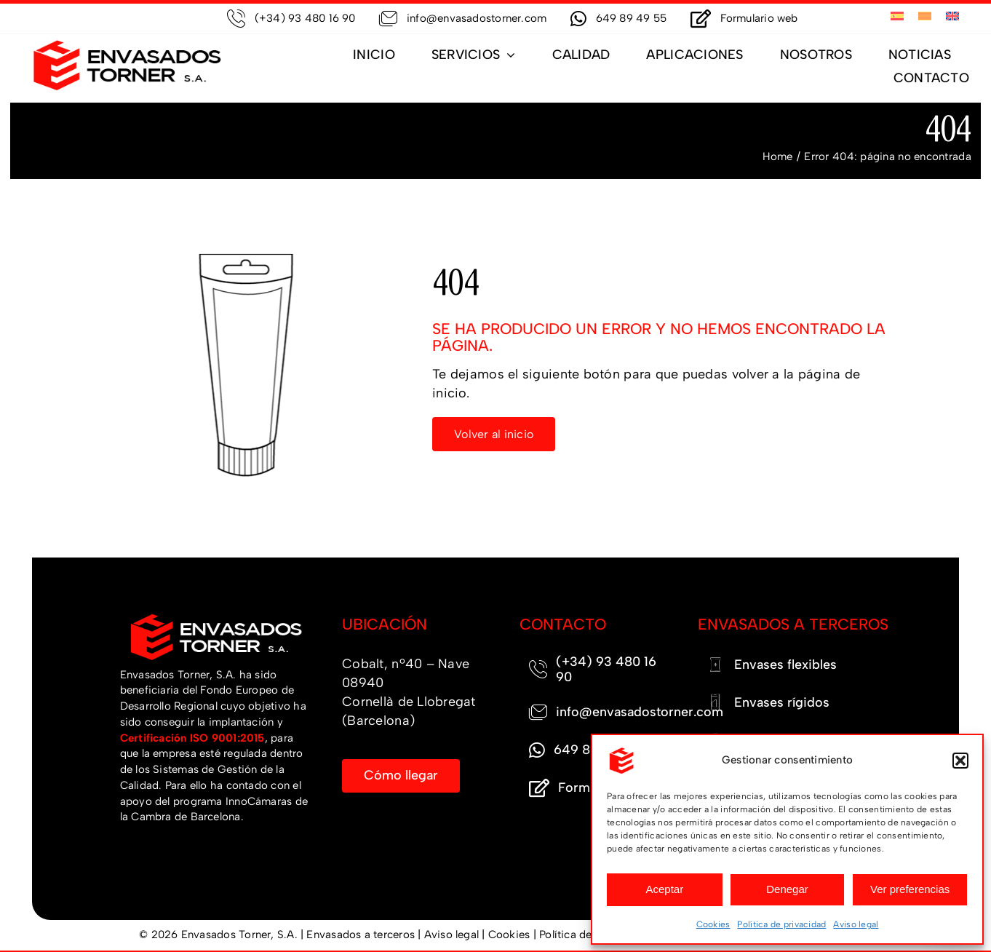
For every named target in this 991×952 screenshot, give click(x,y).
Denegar (787, 889)
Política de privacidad (781, 924)
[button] (960, 760)
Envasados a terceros (360, 934)
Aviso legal (855, 924)
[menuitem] (897, 17)
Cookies (713, 924)
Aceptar (664, 889)
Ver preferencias (910, 889)
